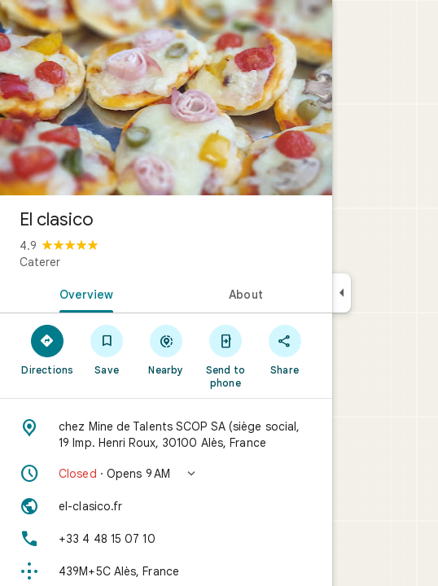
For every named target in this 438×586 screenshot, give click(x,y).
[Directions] (47, 349)
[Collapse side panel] (341, 293)
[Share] (284, 349)
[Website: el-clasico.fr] (166, 506)
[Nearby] (166, 349)
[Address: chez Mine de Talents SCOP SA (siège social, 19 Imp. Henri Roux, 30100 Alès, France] (166, 434)
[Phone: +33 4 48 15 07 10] (166, 539)
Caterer (40, 262)
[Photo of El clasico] (166, 97)
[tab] (83, 293)
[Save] (107, 349)
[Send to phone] (225, 355)
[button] (166, 473)
